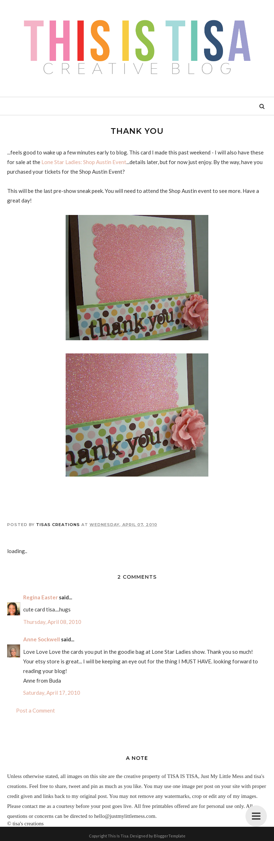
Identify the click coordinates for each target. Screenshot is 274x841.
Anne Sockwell (41, 639)
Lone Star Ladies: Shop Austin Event (83, 162)
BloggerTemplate (170, 836)
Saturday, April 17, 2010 (51, 692)
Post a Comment (35, 710)
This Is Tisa (118, 836)
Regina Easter (40, 597)
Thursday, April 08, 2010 (52, 622)
